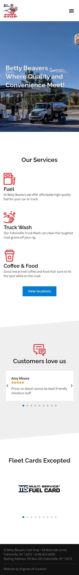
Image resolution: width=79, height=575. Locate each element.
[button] (71, 11)
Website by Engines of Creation (25, 569)
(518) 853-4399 (45, 554)
